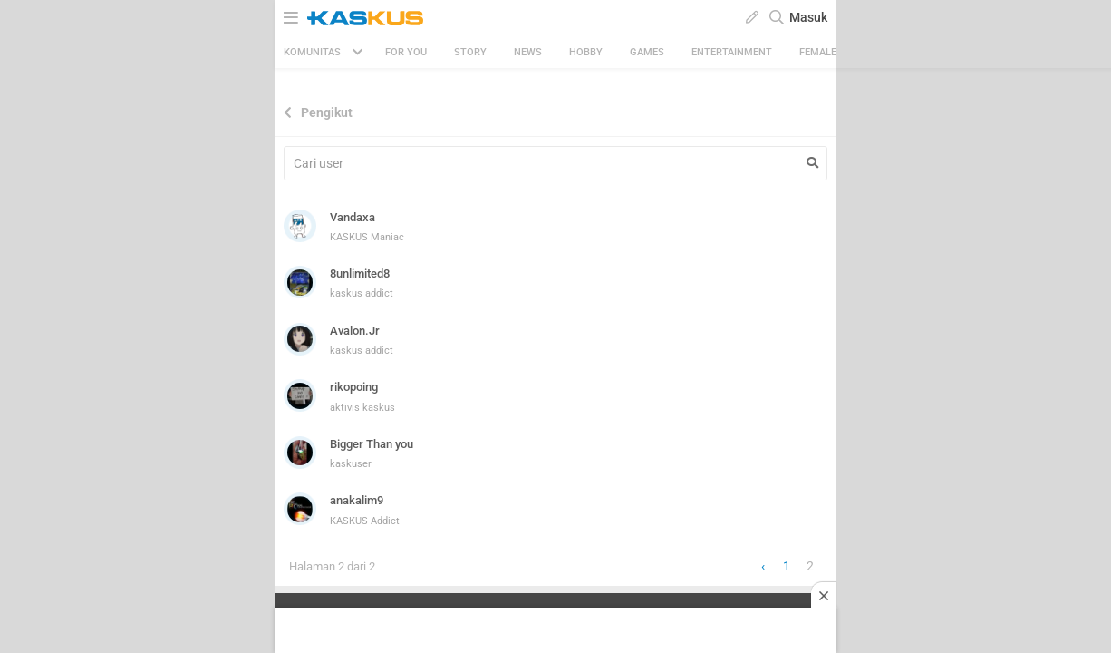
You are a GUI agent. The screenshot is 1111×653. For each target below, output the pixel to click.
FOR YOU (406, 52)
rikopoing (354, 387)
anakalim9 (356, 500)
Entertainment (731, 52)
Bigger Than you (371, 444)
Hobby (586, 52)
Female (817, 52)
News (528, 52)
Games (647, 52)
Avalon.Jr (355, 330)
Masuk (808, 17)
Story (470, 52)
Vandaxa (352, 217)
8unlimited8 (360, 273)
